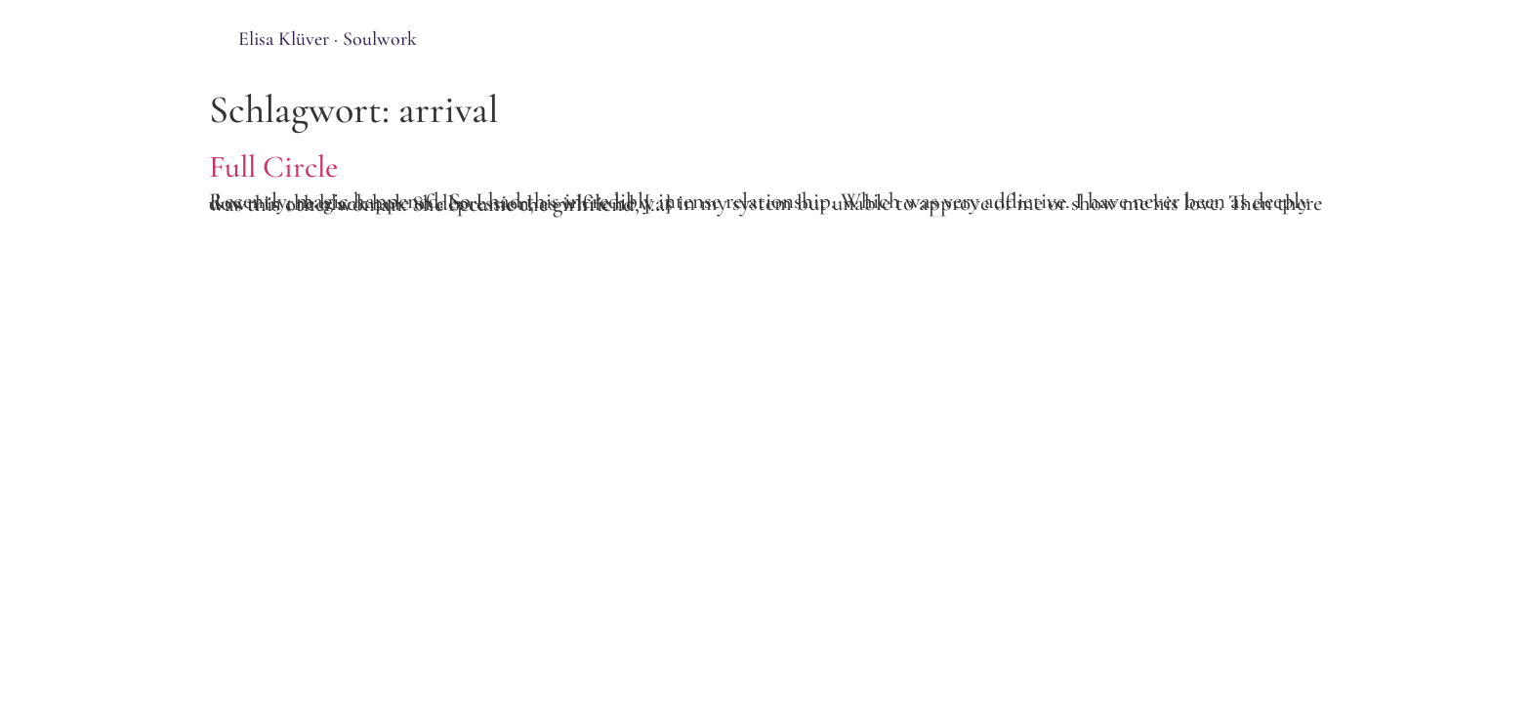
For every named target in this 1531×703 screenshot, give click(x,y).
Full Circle (273, 166)
